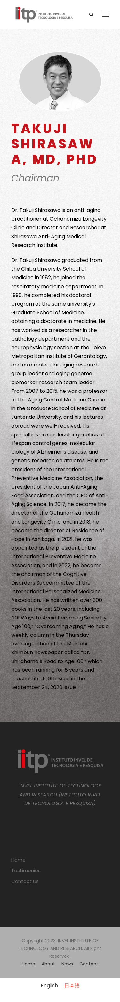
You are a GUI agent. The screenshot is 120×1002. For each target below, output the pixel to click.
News (67, 964)
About (48, 964)
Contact (88, 964)
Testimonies (26, 870)
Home (18, 859)
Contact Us (25, 881)
